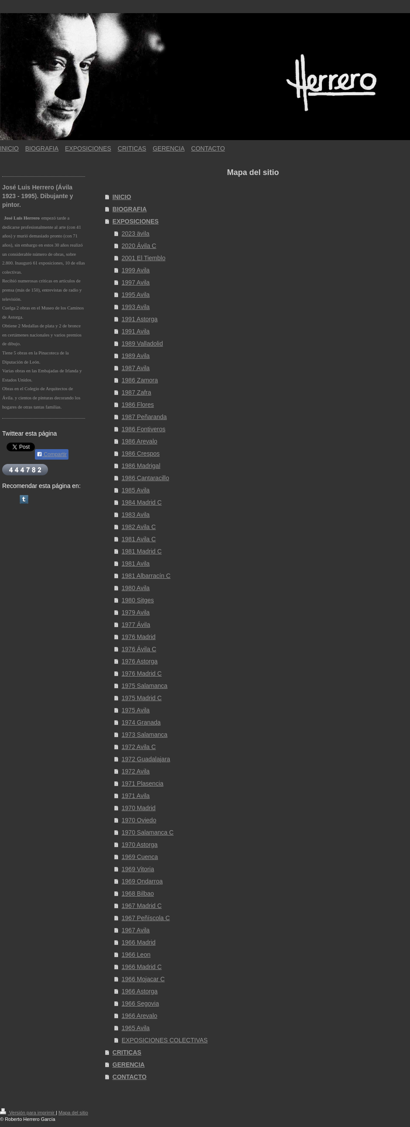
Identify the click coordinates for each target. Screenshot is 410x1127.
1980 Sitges (138, 600)
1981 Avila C (139, 539)
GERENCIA (129, 1064)
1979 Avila (136, 612)
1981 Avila (136, 563)
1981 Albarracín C (146, 575)
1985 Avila (136, 490)
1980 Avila (136, 587)
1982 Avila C (139, 526)
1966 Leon (136, 954)
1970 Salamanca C (148, 832)
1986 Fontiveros (143, 429)
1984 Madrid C (142, 502)
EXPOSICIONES (136, 221)
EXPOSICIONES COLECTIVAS (165, 1040)
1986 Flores (138, 404)
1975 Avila (136, 710)
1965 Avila (136, 1027)
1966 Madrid (139, 942)
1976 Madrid (139, 636)
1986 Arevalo (139, 441)
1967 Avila (136, 930)
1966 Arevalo (139, 1015)
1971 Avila (136, 795)
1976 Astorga (140, 661)
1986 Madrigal (141, 465)
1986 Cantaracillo (145, 477)
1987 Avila (136, 367)
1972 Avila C (139, 746)
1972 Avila (136, 771)
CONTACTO (130, 1076)
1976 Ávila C (139, 649)
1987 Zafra (136, 392)
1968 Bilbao (138, 893)
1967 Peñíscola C (146, 917)
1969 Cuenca (140, 856)
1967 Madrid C (142, 905)
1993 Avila (136, 306)
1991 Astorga (140, 319)
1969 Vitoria (138, 869)
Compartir (52, 454)
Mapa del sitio (73, 1112)
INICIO (122, 196)
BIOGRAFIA (130, 209)
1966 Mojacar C (143, 979)
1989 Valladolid (142, 343)
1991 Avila (136, 331)
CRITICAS (127, 1052)
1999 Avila (136, 270)
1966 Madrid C (142, 966)
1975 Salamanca (144, 685)
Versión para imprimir (28, 1112)
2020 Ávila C (139, 245)
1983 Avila (136, 514)
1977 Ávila (136, 624)
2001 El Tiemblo (143, 257)
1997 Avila (136, 282)
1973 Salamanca (144, 734)
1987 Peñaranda (144, 416)
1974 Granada (141, 722)
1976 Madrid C (142, 673)
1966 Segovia (140, 1003)
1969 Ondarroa (142, 881)
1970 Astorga (140, 844)
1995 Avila (136, 294)
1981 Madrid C (142, 551)
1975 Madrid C (142, 697)
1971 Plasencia (143, 783)
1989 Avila (136, 355)
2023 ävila (136, 233)
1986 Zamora (140, 380)
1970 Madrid (139, 807)
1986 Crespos (141, 453)
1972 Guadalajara (146, 759)
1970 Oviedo (139, 820)
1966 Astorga (140, 991)
